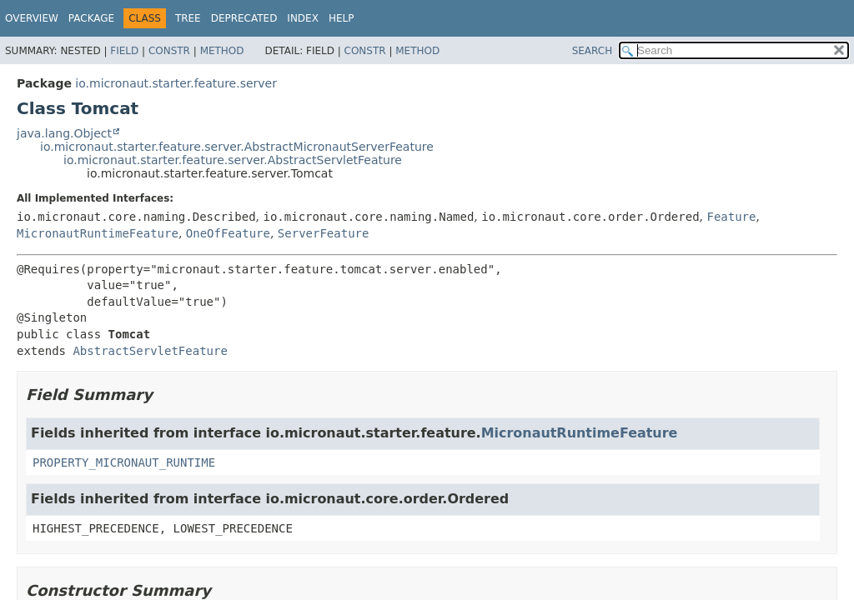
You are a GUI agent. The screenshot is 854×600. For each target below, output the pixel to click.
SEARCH (592, 51)
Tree (188, 18)
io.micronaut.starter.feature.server (176, 83)
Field (124, 51)
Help (341, 18)
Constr (169, 51)
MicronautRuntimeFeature (97, 233)
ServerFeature (323, 233)
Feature (731, 216)
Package (91, 18)
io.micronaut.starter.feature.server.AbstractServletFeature (232, 160)
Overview (31, 18)
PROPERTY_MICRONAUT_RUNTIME (124, 462)
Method (222, 51)
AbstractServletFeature (150, 351)
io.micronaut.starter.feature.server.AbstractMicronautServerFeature (237, 146)
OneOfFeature (228, 233)
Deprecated (244, 18)
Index (303, 18)
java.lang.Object (64, 133)
